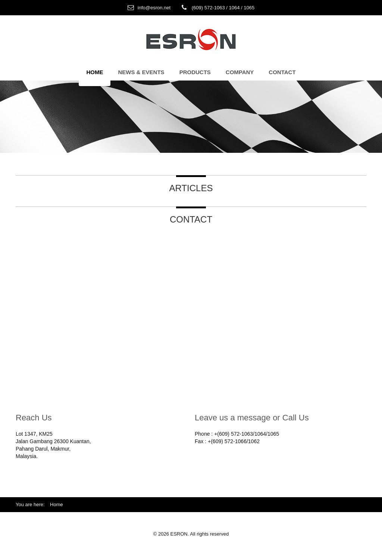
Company (240, 72)
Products (195, 72)
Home (94, 72)
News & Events (141, 72)
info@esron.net (154, 7)
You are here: (33, 504)
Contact (282, 72)
